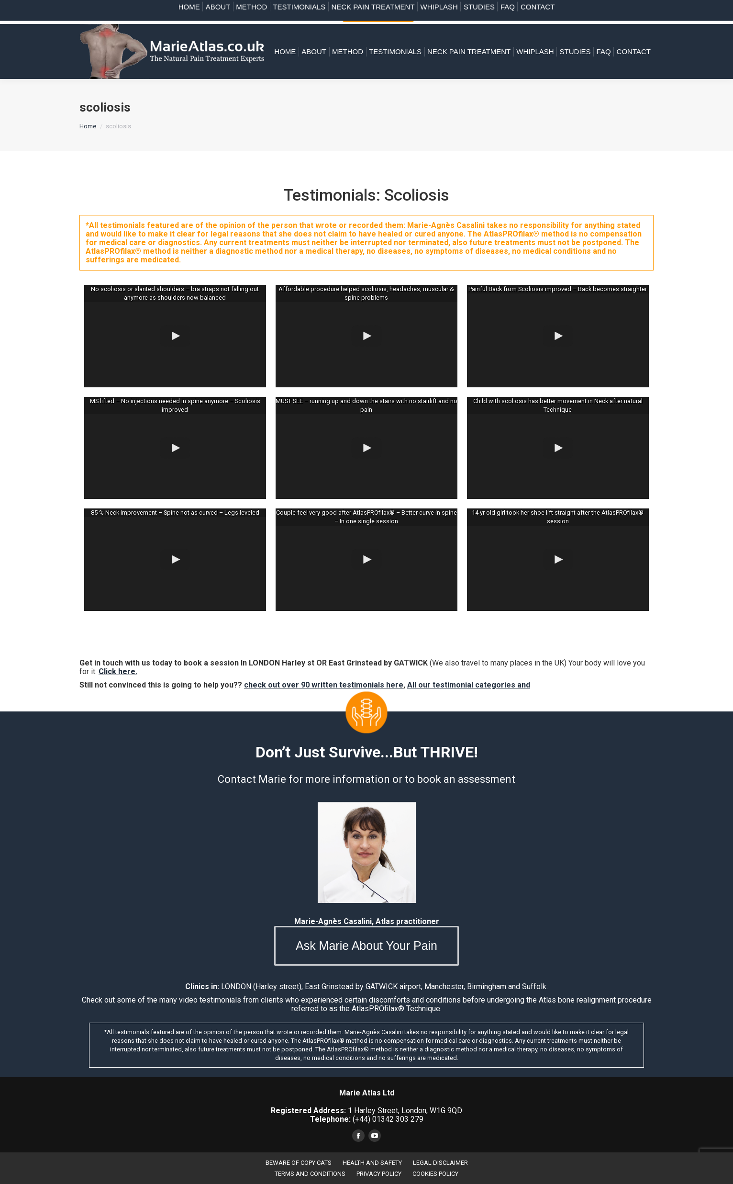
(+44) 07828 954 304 (617, 11)
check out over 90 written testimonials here (323, 684)
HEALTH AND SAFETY (372, 1162)
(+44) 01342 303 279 (497, 11)
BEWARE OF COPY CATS (299, 1162)
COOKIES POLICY (435, 1173)
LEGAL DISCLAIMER (440, 1162)
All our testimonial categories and (468, 684)
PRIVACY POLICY (378, 1173)
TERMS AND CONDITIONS (310, 1173)
